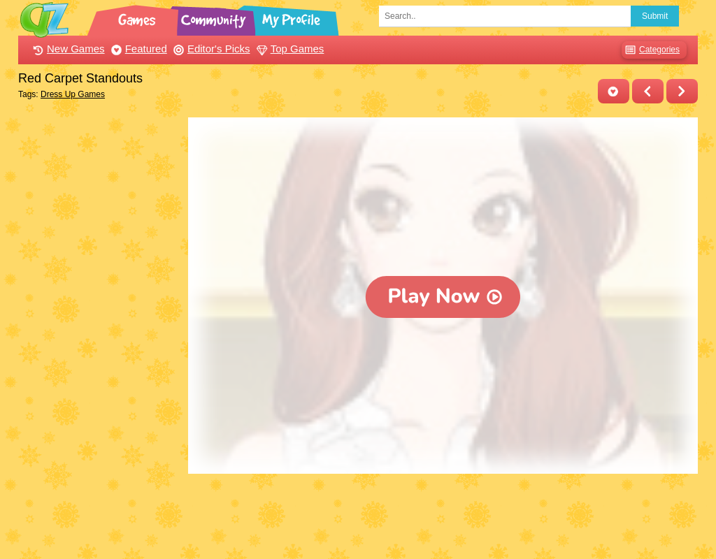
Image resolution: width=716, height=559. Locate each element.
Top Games (288, 49)
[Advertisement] (99, 327)
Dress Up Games (73, 94)
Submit (655, 16)
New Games (67, 49)
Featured (137, 49)
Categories (651, 50)
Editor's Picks (210, 49)
